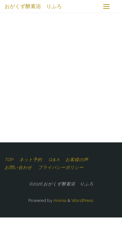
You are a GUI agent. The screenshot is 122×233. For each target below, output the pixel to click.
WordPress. (82, 200)
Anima (59, 200)
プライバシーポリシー (61, 167)
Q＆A (53, 159)
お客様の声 (76, 159)
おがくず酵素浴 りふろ (33, 6)
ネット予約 (30, 159)
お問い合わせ (18, 167)
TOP (9, 159)
